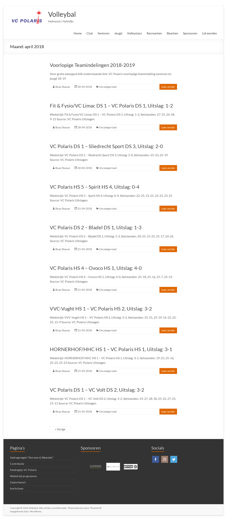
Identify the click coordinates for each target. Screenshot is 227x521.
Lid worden (209, 33)
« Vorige (60, 429)
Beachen (172, 33)
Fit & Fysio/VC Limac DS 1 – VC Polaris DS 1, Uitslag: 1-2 (111, 105)
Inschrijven (16, 488)
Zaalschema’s (18, 482)
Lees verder (168, 86)
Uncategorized (108, 86)
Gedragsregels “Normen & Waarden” (31, 457)
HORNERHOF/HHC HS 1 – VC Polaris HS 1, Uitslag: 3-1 (111, 349)
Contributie (17, 463)
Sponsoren (190, 33)
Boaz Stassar (62, 86)
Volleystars (134, 33)
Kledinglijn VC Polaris (23, 470)
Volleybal (62, 14)
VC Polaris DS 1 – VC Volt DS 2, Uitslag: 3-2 (97, 390)
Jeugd (118, 33)
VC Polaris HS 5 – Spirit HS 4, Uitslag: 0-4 (94, 187)
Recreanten (154, 33)
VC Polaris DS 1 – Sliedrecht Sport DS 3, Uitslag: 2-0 (106, 146)
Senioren (103, 33)
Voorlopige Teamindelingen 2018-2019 (92, 65)
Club (89, 33)
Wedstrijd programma (23, 476)
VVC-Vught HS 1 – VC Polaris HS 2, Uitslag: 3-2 (101, 308)
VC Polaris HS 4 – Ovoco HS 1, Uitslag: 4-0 (96, 268)
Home (78, 33)
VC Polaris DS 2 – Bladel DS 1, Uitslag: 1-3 (95, 227)
